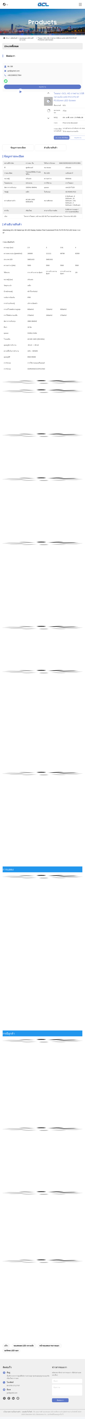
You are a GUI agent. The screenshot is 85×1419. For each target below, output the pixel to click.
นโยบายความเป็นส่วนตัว (11, 1412)
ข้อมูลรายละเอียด (18, 148)
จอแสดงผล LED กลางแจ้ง (24, 1346)
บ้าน (7, 38)
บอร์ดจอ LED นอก (11, 1350)
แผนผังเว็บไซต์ (27, 1412)
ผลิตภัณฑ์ (14, 38)
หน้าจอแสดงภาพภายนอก (49, 1346)
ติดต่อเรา (60, 1400)
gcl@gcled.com (14, 71)
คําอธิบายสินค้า (50, 148)
